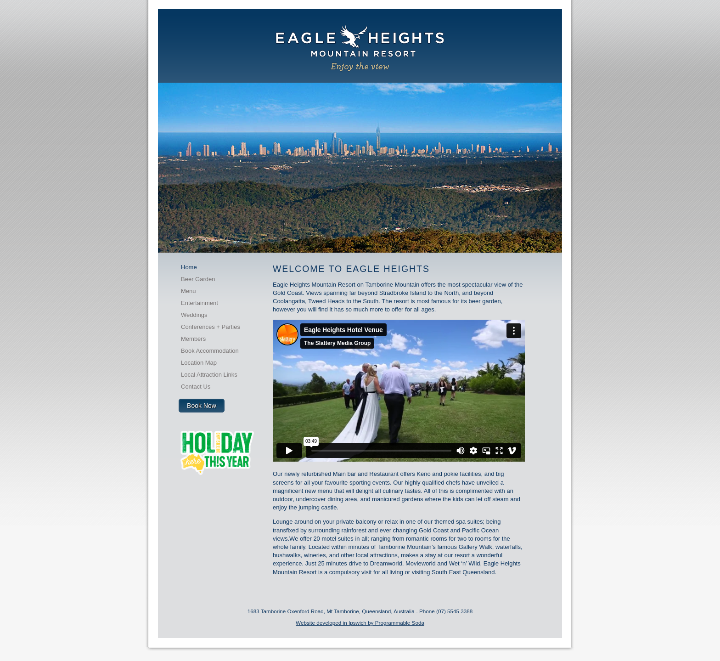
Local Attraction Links (209, 374)
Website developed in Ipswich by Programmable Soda (360, 623)
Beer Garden (198, 279)
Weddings (194, 314)
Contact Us (195, 386)
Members (193, 338)
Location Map (199, 362)
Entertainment (199, 302)
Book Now (201, 405)
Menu (188, 291)
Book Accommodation (210, 350)
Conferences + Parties (210, 326)
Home (189, 267)
